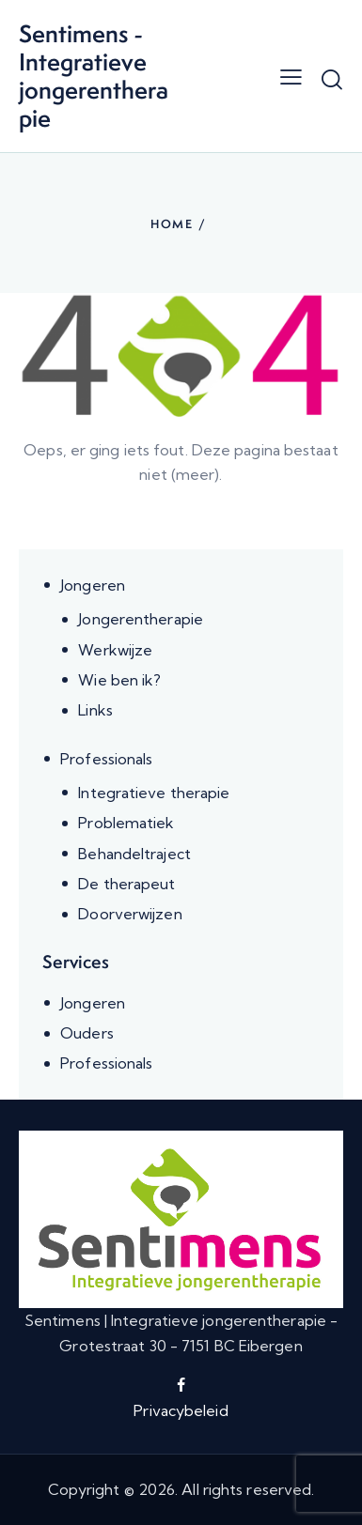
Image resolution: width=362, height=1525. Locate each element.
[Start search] (332, 79)
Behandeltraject (134, 853)
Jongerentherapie (140, 618)
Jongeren (92, 585)
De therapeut (126, 883)
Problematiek (126, 822)
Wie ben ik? (119, 679)
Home (172, 224)
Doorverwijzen (129, 913)
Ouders (87, 1033)
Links (95, 710)
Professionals (106, 758)
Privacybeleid (181, 1410)
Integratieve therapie (153, 792)
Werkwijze (115, 649)
